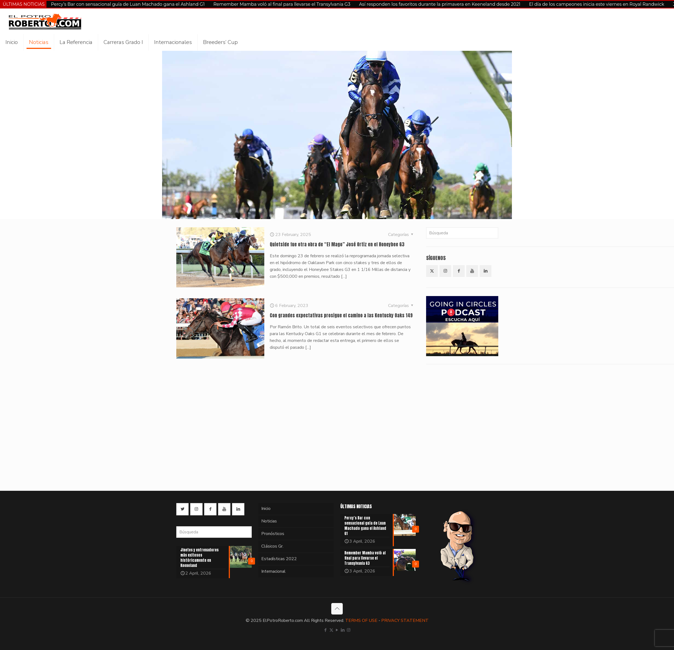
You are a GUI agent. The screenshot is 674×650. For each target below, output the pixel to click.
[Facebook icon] (326, 630)
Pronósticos (272, 534)
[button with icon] (432, 271)
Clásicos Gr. (272, 546)
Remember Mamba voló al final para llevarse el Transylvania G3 (281, 4)
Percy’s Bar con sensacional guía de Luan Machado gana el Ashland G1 (127, 4)
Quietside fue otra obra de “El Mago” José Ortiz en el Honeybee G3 (337, 244)
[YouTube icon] (337, 630)
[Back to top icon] (337, 608)
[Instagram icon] (349, 630)
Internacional (273, 571)
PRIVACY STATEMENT (405, 620)
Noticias (269, 521)
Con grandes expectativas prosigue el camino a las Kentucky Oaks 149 (341, 315)
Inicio (266, 509)
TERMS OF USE (361, 620)
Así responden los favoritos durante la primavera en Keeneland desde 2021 (439, 4)
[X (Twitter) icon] (331, 630)
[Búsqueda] (462, 233)
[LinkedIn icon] (343, 630)
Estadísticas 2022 (279, 559)
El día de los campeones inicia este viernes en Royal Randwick (596, 4)
